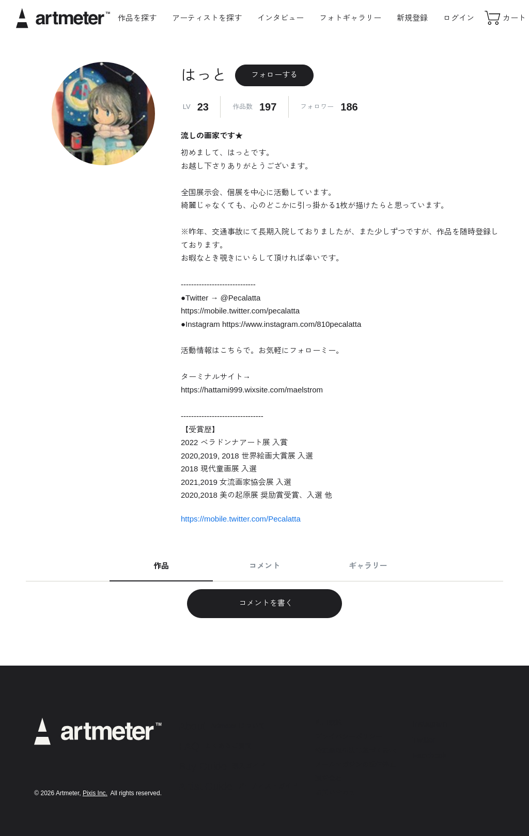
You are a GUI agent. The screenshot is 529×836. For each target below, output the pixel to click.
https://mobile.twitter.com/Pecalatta (241, 518)
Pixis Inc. (95, 793)
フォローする (274, 74)
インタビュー (280, 17)
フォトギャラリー (350, 17)
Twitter (424, 739)
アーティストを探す (207, 17)
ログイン (458, 17)
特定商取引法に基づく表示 (355, 750)
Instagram (430, 723)
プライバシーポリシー (348, 736)
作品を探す (137, 17)
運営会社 (328, 778)
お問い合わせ (335, 792)
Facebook (430, 755)
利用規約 (328, 723)
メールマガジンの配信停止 (355, 764)
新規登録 (412, 17)
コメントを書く (264, 602)
